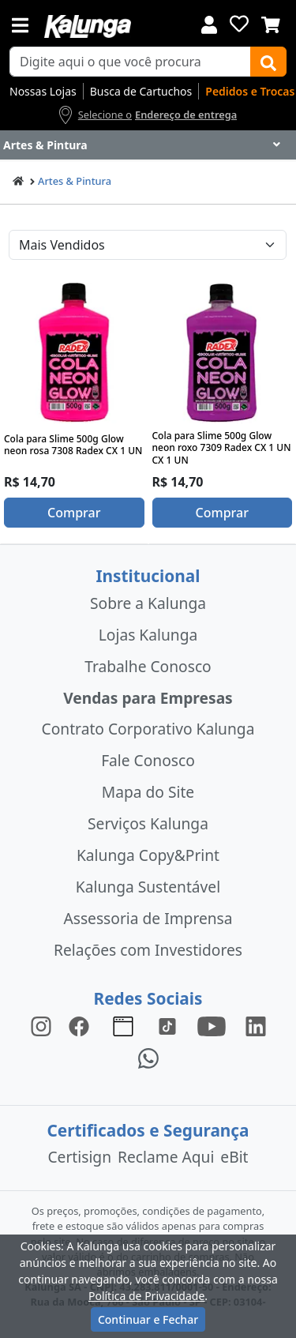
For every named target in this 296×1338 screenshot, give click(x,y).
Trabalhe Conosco (147, 666)
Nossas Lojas (43, 91)
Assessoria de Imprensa (147, 918)
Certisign (79, 1156)
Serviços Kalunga (148, 823)
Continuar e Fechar (148, 1319)
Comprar (73, 512)
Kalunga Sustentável (148, 886)
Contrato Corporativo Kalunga (148, 728)
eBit (234, 1156)
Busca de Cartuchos (141, 91)
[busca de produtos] (130, 62)
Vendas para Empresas (148, 697)
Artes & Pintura (74, 181)
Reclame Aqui (166, 1156)
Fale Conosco (148, 760)
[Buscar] (268, 62)
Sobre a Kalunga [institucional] (148, 603)
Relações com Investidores (148, 949)
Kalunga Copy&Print (148, 855)
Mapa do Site (148, 791)
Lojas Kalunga (148, 634)
